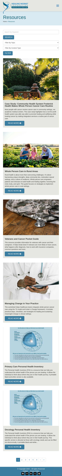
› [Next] (40, 460)
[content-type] (31, 48)
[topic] (31, 43)
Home (5, 21)
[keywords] (31, 32)
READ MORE (14, 123)
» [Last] (43, 460)
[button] (57, 6)
